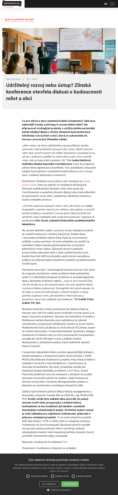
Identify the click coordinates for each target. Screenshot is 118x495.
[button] (59, 489)
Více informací (62, 471)
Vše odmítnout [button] (49, 484)
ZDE (65, 441)
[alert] (59, 474)
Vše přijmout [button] (70, 484)
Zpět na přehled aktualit (19, 19)
